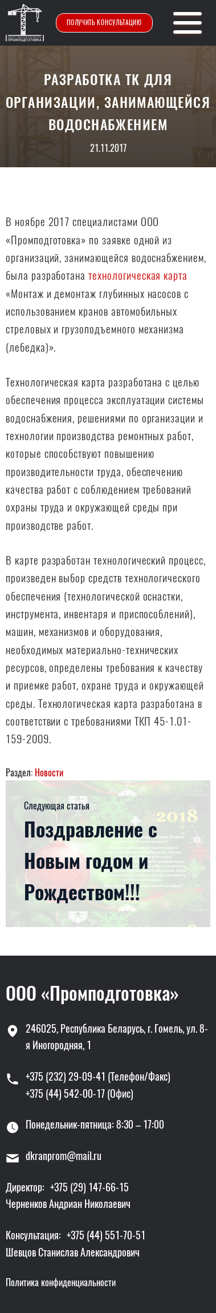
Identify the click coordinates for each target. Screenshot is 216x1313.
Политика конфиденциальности (61, 1282)
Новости (49, 773)
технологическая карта (138, 275)
